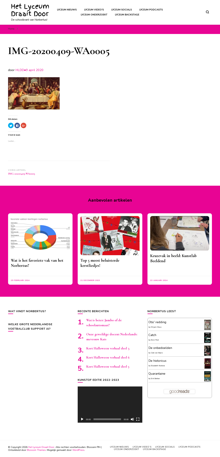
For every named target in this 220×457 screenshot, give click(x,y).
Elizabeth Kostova (158, 366)
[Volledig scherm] (138, 419)
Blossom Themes (36, 450)
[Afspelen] (82, 419)
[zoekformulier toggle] (207, 12)
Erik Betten (155, 378)
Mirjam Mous (156, 327)
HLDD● (20, 70)
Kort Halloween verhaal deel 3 (107, 348)
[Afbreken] (132, 419)
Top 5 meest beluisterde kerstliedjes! (99, 263)
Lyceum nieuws (67, 9)
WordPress (78, 450)
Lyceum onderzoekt (94, 14)
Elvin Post (155, 340)
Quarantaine (156, 374)
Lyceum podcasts (151, 9)
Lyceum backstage (127, 14)
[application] (110, 404)
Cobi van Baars (157, 353)
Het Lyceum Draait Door (30, 10)
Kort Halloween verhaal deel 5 (107, 367)
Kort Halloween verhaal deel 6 (108, 357)
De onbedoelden (160, 348)
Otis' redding (157, 322)
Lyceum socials (121, 9)
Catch (152, 335)
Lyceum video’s (94, 9)
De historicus (157, 361)
